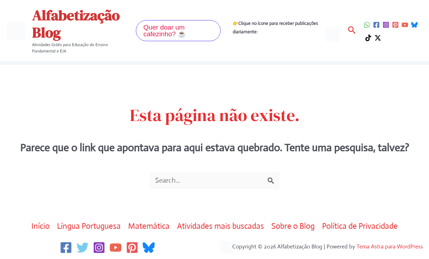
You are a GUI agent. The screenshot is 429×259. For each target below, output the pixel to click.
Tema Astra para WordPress (390, 246)
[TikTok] (368, 37)
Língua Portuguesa (88, 226)
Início (39, 226)
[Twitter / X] (377, 37)
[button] (178, 30)
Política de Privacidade (361, 226)
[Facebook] (376, 24)
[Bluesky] (414, 24)
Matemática (148, 226)
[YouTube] (405, 24)
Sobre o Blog (294, 226)
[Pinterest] (395, 24)
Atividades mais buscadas (220, 226)
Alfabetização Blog (75, 24)
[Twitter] (82, 247)
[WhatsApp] (367, 24)
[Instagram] (386, 24)
